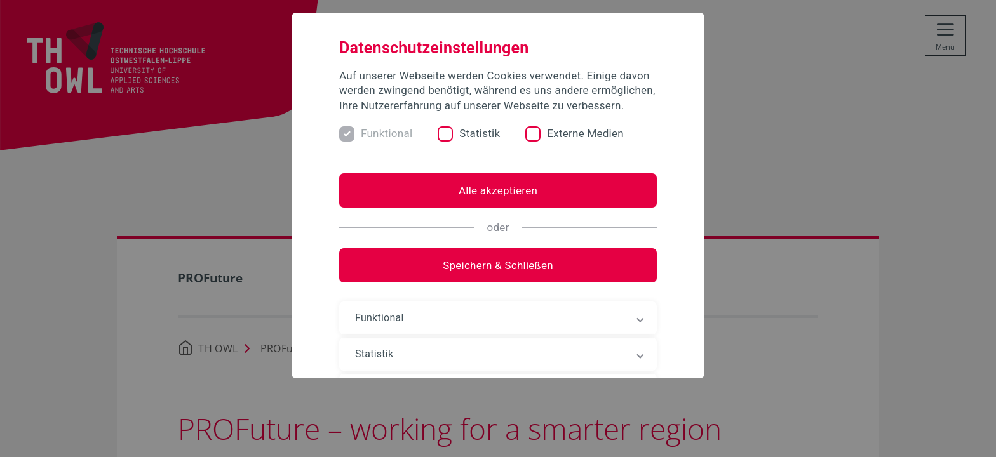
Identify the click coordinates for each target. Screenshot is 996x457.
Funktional (386, 133)
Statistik (479, 133)
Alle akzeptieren (498, 190)
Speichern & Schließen (498, 265)
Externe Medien (585, 133)
